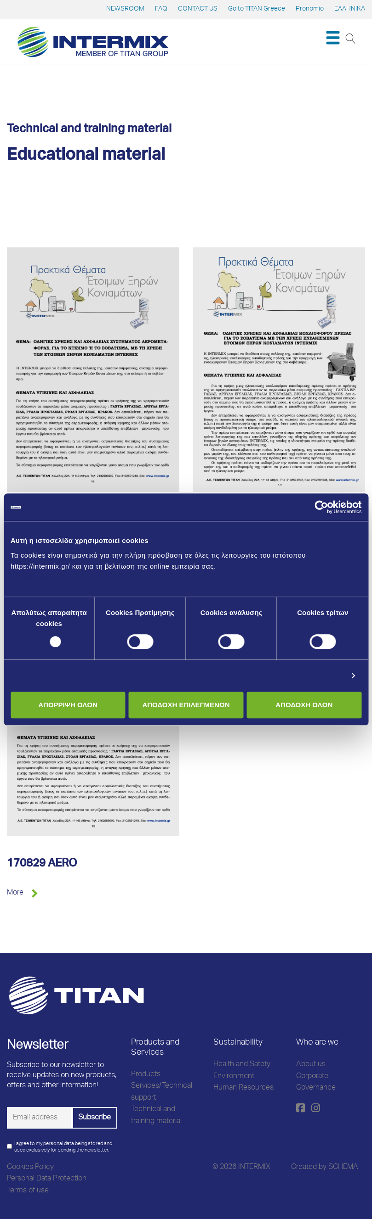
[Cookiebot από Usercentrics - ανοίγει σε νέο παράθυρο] (321, 507)
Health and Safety (241, 1064)
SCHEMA (343, 1167)
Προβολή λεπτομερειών (304, 675)
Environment (233, 1076)
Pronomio (310, 9)
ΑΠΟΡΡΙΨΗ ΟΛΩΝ (67, 705)
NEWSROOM (125, 9)
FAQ (161, 9)
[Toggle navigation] (332, 37)
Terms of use (28, 1191)
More (15, 893)
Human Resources (243, 1088)
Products (145, 1075)
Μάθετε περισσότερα (47, 577)
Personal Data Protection (46, 1179)
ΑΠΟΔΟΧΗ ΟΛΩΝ (303, 705)
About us (311, 1064)
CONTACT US (197, 9)
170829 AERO (42, 864)
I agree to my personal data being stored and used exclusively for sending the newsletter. (63, 1147)
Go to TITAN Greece (256, 9)
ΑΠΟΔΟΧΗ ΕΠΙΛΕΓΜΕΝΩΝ (185, 705)
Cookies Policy (30, 1167)
